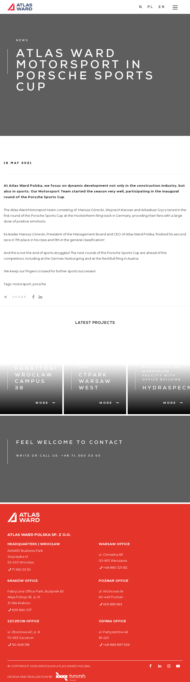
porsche (39, 284)
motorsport (22, 284)
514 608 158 (20, 645)
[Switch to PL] (150, 7)
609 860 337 (22, 610)
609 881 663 (112, 604)
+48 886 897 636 (116, 645)
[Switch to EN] (162, 7)
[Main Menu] (175, 7)
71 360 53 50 (21, 569)
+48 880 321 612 (115, 567)
